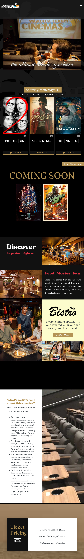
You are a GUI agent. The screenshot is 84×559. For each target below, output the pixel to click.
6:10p (75, 141)
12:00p (7, 141)
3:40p (41, 141)
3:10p (15, 141)
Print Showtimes (73, 164)
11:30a (60, 141)
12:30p (34, 141)
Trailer (15, 152)
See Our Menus (63, 335)
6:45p (48, 141)
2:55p (68, 141)
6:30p (22, 141)
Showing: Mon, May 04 (43, 90)
